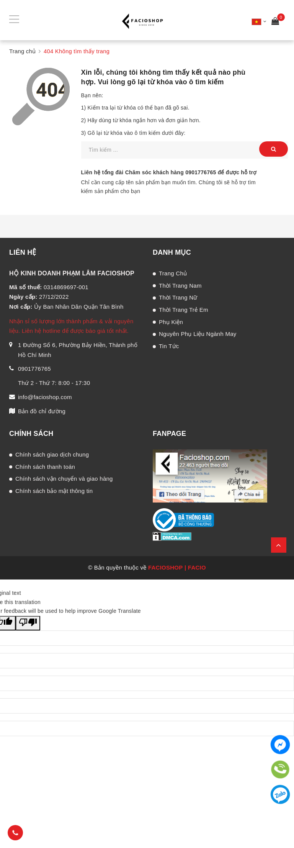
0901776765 (200, 172)
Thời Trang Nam (180, 285)
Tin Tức (169, 346)
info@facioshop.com (45, 397)
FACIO (197, 567)
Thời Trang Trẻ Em (183, 309)
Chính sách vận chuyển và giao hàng (64, 478)
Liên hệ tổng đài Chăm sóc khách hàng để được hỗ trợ (169, 172)
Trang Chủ (173, 273)
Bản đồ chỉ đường (41, 411)
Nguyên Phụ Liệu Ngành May (198, 334)
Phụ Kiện (171, 322)
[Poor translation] (28, 623)
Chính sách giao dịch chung (52, 454)
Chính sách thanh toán (45, 466)
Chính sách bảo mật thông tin (54, 491)
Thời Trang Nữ (178, 297)
